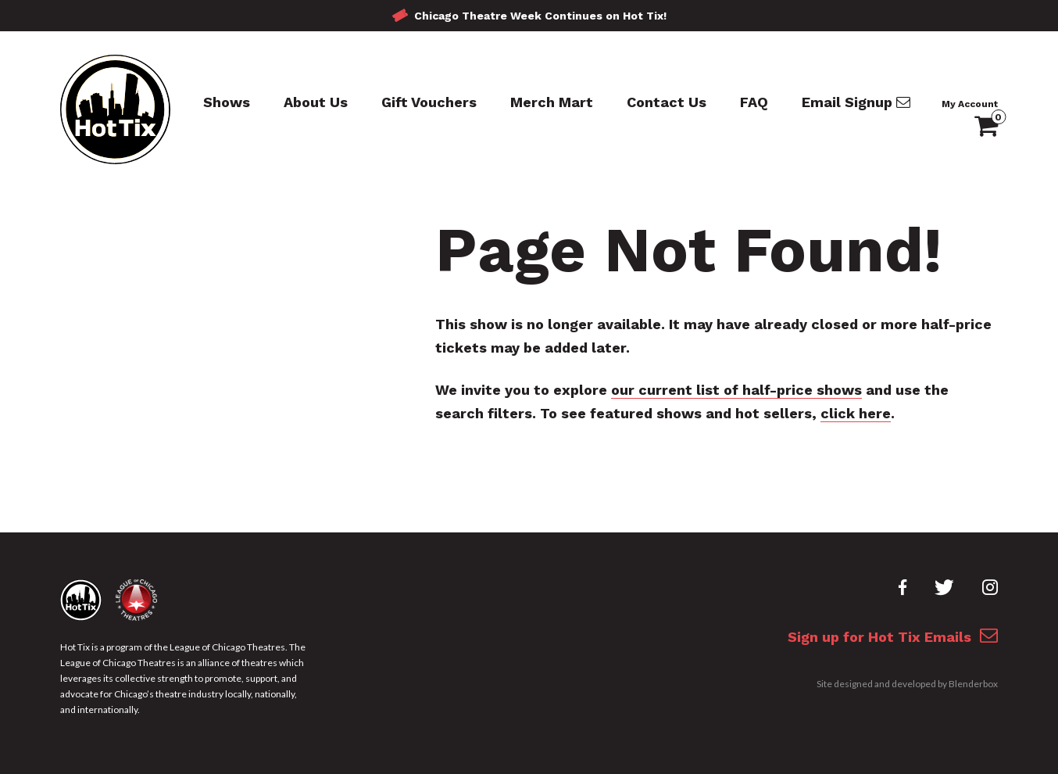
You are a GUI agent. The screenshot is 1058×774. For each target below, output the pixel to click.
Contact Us (666, 102)
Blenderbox (973, 684)
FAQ (754, 102)
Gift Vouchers (429, 102)
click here (855, 413)
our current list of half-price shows (736, 390)
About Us (316, 102)
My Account (970, 104)
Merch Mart (551, 102)
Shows (226, 102)
